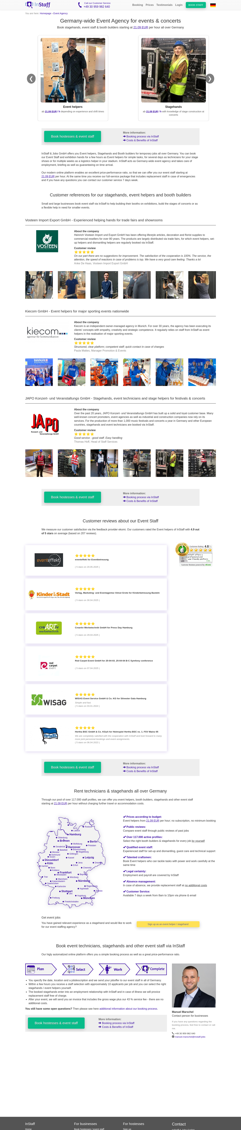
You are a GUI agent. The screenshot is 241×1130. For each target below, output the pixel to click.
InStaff (30, 1124)
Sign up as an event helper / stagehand (168, 924)
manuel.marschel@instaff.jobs (190, 1037)
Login (179, 5)
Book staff (195, 5)
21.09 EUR (140, 27)
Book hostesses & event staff (72, 136)
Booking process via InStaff (141, 136)
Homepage (45, 13)
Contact (179, 1124)
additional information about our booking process (128, 1008)
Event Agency (60, 13)
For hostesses (133, 1124)
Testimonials (164, 5)
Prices (150, 5)
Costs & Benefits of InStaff (140, 140)
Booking (137, 5)
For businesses (85, 1124)
